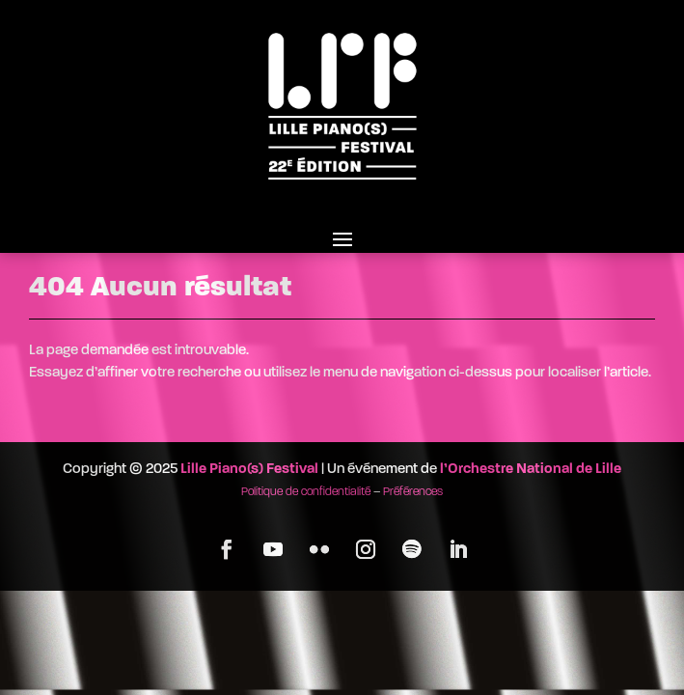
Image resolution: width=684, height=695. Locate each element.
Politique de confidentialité (305, 492)
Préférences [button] (413, 492)
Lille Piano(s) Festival (249, 469)
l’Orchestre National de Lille (530, 469)
